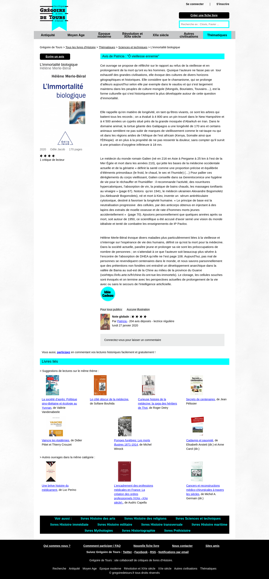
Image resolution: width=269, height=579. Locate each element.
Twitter (127, 552)
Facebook (140, 552)
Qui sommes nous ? (57, 545)
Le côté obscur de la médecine (109, 399)
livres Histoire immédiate (69, 524)
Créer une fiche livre (204, 15)
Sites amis (212, 545)
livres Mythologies (99, 530)
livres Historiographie (139, 530)
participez (63, 352)
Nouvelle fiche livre (146, 545)
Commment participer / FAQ (102, 545)
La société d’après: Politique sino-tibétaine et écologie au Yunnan (59, 403)
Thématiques (217, 35)
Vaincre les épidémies (55, 440)
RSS (153, 552)
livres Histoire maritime (209, 524)
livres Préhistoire (177, 530)
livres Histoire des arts (98, 518)
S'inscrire (222, 4)
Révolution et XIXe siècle (132, 35)
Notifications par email (173, 552)
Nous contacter (182, 545)
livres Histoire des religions (145, 518)
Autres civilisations (189, 35)
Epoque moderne (104, 35)
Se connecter (195, 4)
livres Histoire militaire (115, 524)
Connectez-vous (114, 340)
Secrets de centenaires (200, 399)
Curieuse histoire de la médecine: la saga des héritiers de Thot (157, 403)
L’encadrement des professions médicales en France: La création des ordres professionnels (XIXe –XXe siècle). (133, 494)
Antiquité (48, 35)
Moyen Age (76, 35)
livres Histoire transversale (162, 524)
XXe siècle (161, 35)
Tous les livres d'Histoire (80, 47)
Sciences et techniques (132, 47)
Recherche (59, 568)
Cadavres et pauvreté (199, 440)
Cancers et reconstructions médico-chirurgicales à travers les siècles (205, 490)
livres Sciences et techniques (198, 518)
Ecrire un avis (55, 56)
